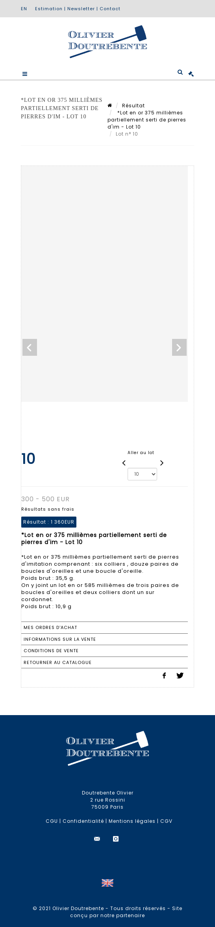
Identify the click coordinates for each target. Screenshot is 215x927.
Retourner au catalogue (58, 662)
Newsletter (81, 9)
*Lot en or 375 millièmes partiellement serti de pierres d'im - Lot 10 (147, 119)
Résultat (133, 105)
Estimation (49, 9)
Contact (110, 9)
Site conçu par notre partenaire (126, 912)
